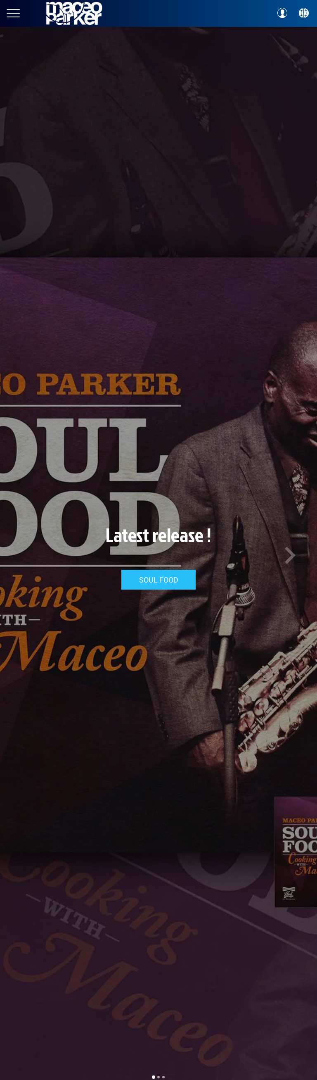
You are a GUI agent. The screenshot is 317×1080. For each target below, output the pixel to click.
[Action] (304, 13)
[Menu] (13, 13)
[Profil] (282, 13)
